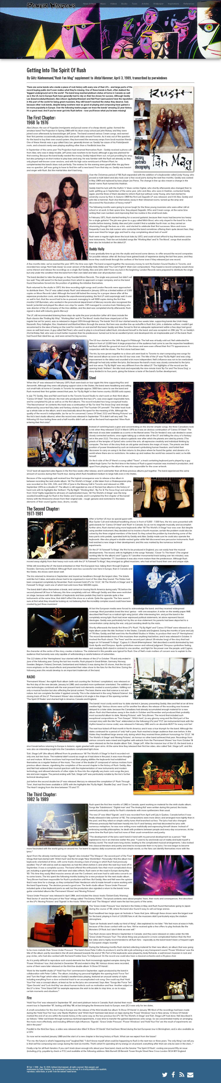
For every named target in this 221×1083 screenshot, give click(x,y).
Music (103, 3)
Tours (134, 3)
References (189, 3)
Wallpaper (158, 3)
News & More (89, 3)
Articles (145, 3)
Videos (113, 3)
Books (124, 3)
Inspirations (173, 3)
